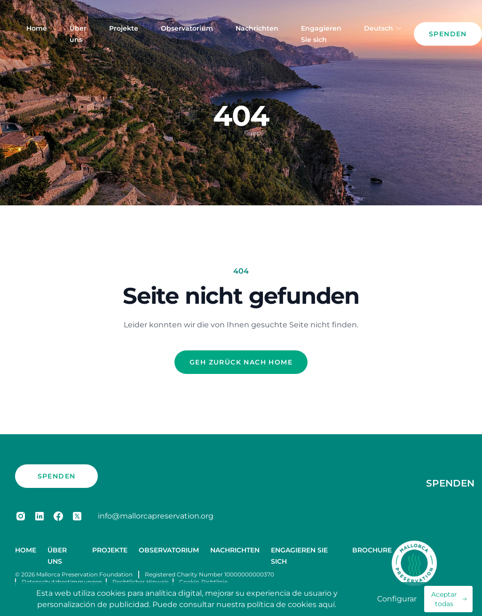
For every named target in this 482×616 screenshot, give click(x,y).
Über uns (78, 34)
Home (36, 28)
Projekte (123, 28)
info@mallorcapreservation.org (155, 515)
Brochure (372, 550)
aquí (326, 604)
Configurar (397, 598)
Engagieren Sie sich (321, 34)
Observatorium (187, 28)
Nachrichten (257, 28)
